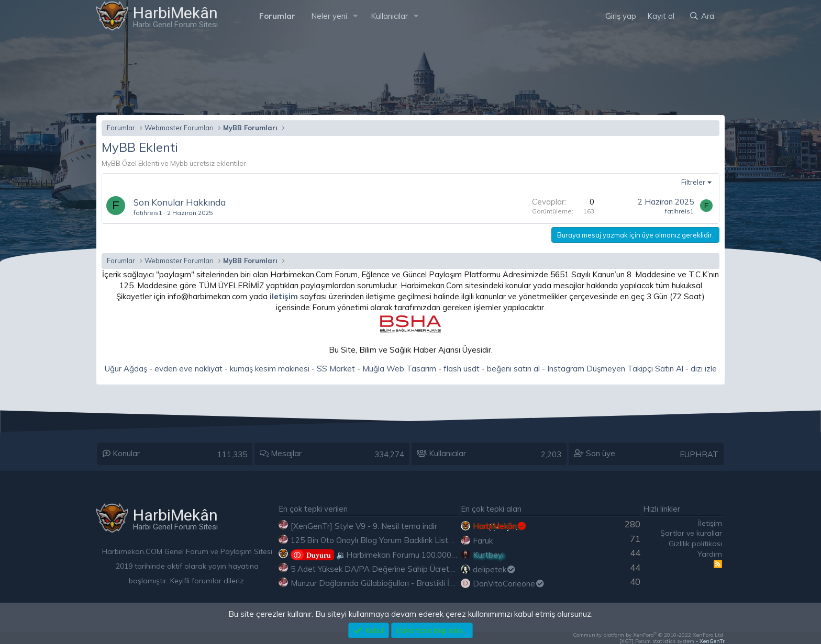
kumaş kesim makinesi (269, 369)
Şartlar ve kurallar (691, 533)
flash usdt (461, 369)
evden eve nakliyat (188, 369)
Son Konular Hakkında (180, 202)
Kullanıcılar (389, 16)
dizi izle (704, 369)
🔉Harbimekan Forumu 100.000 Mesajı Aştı (392, 555)
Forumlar (277, 16)
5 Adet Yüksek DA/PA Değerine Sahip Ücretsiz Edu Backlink (398, 569)
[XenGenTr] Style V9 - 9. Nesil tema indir (364, 526)
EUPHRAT (699, 454)
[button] (355, 16)
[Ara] (701, 16)
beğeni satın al (513, 369)
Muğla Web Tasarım (399, 369)
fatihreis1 (148, 213)
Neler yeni (329, 16)
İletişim (710, 523)
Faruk (483, 541)
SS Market (336, 369)
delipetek (494, 569)
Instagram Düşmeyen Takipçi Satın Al (615, 369)
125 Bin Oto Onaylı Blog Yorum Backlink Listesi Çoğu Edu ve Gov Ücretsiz (422, 540)
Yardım (709, 554)
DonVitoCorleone (509, 584)
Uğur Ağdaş (126, 369)
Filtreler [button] (693, 182)
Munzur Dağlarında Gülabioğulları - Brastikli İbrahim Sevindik (398, 583)
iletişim (284, 296)
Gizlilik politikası (695, 543)
